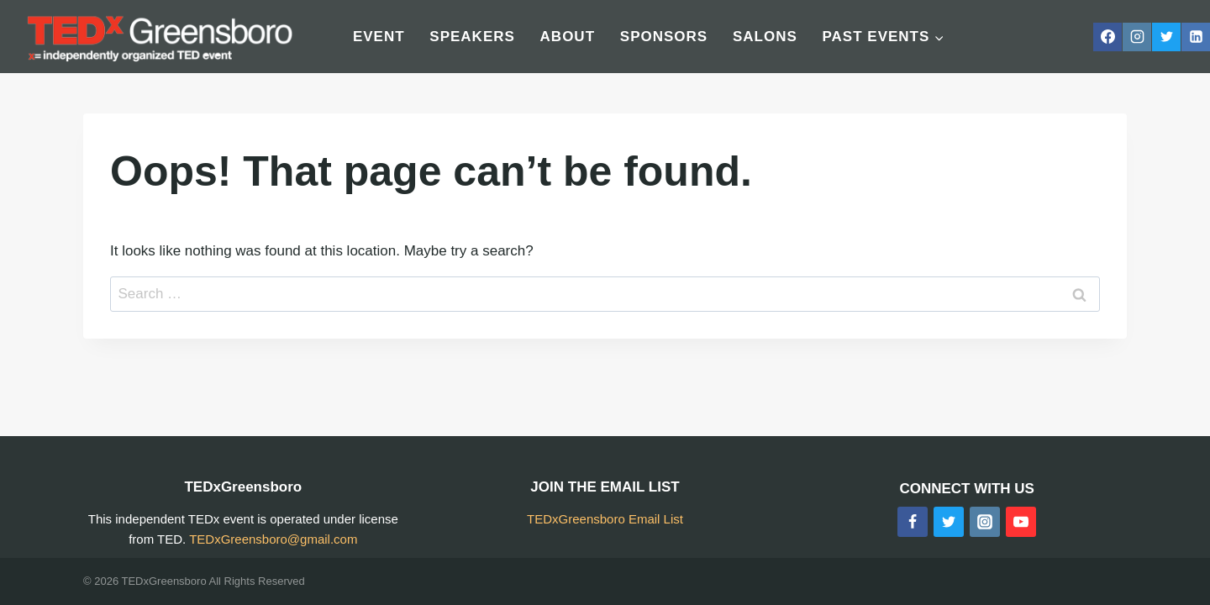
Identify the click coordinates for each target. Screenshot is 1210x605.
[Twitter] (1166, 37)
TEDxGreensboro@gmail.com (273, 539)
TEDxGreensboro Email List (605, 519)
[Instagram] (1137, 37)
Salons (765, 37)
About (567, 37)
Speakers (472, 37)
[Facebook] (1107, 37)
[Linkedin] (1195, 37)
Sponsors (664, 37)
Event (379, 37)
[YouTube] (1021, 522)
